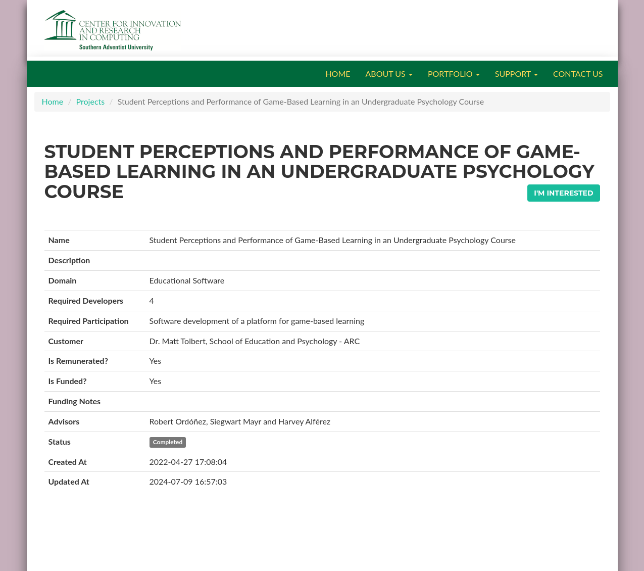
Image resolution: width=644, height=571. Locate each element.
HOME (337, 73)
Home (53, 101)
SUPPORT (516, 73)
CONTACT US (578, 73)
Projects (90, 101)
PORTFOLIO (454, 73)
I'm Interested (563, 193)
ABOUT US (389, 73)
